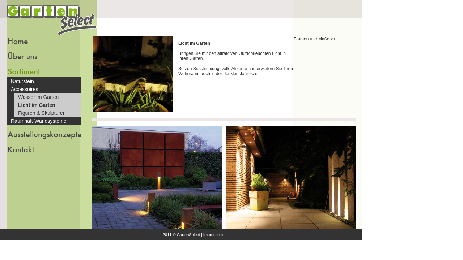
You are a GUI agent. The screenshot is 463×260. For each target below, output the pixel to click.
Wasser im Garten (38, 97)
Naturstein (22, 81)
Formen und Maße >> (315, 39)
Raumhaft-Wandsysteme (39, 121)
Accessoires (24, 89)
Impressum (213, 235)
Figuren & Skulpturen (42, 113)
